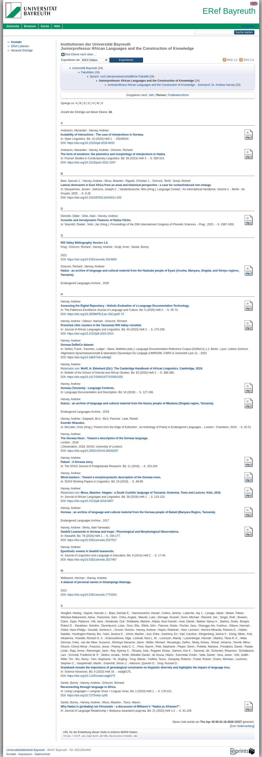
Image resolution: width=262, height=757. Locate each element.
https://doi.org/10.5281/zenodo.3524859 (92, 259)
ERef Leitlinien (20, 46)
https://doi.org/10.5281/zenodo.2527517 (92, 540)
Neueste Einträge (22, 50)
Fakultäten (87, 72)
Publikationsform (178, 95)
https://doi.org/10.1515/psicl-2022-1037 (91, 162)
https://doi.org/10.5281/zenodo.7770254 (92, 594)
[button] (126, 60)
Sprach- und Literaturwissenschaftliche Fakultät (119, 76)
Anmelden (248, 26)
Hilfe (57, 26)
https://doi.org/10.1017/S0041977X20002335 (95, 376)
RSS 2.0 (246, 60)
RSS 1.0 (229, 60)
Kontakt (12, 754)
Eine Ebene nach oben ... (80, 54)
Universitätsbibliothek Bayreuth (26, 750)
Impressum (25, 754)
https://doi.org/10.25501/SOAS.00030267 (93, 450)
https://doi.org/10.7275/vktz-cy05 (87, 695)
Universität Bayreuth (84, 68)
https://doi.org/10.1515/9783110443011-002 (94, 197)
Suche (45, 26)
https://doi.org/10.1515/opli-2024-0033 (91, 143)
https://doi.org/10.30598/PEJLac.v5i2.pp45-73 (95, 314)
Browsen (30, 26)
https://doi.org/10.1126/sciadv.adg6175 (91, 675)
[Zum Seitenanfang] (242, 726)
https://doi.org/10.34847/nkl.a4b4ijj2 (89, 357)
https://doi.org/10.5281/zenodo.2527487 (92, 559)
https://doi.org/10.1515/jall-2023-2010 (90, 333)
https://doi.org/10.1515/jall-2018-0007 (90, 501)
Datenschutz (42, 754)
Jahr (151, 95)
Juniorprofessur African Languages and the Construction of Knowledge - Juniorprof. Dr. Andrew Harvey (171, 84)
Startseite (13, 26)
